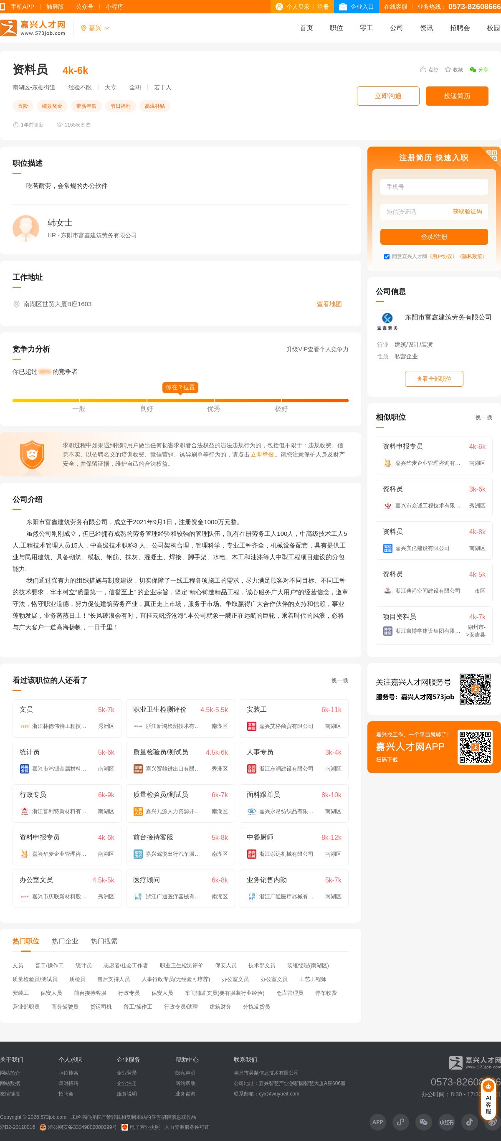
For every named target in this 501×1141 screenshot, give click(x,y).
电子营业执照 (140, 1127)
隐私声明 (185, 1073)
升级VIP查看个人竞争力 (317, 349)
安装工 (21, 993)
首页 (306, 27)
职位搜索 (68, 1073)
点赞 (429, 69)
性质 (383, 356)
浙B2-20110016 (17, 1127)
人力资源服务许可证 (187, 1127)
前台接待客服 (90, 993)
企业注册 (127, 1083)
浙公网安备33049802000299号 (78, 1127)
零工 (366, 27)
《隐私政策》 (472, 256)
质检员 (77, 979)
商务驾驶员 (64, 1007)
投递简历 (457, 95)
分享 (479, 70)
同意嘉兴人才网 (409, 256)
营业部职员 (26, 1007)
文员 (18, 965)
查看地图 (329, 303)
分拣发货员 (256, 1007)
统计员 (84, 965)
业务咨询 (185, 1094)
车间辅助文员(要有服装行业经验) (225, 993)
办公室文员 (235, 979)
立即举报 (262, 454)
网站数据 (10, 1083)
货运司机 (101, 1007)
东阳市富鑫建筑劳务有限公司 (448, 317)
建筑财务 (220, 1007)
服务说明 (127, 1094)
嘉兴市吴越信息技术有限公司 (266, 1073)
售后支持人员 (113, 979)
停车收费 (326, 993)
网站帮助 (185, 1083)
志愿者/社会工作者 (126, 965)
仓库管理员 (290, 993)
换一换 (340, 680)
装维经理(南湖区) (308, 965)
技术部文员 (262, 965)
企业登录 (127, 1073)
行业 (383, 344)
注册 (323, 7)
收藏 (454, 69)
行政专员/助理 (181, 1007)
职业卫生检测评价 (181, 965)
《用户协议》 (442, 256)
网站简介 (10, 1073)
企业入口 (362, 7)
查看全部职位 (434, 378)
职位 (336, 27)
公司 (396, 27)
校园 (493, 27)
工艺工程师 (312, 979)
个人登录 (298, 7)
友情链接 (10, 1094)
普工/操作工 (49, 965)
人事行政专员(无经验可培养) (176, 979)
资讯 (426, 27)
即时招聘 (68, 1083)
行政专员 (129, 993)
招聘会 (460, 27)
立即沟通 (388, 95)
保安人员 (226, 965)
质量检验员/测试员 (35, 979)
